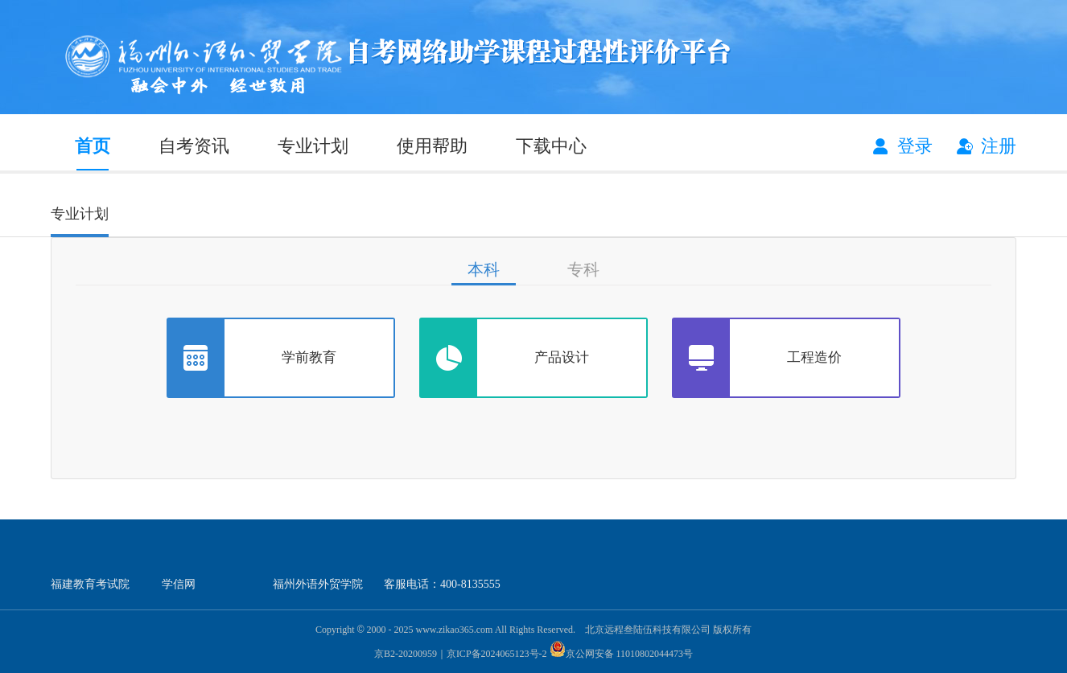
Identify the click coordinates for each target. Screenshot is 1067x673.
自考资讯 (194, 146)
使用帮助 (432, 146)
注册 (998, 146)
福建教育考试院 (90, 584)
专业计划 (313, 146)
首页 (92, 146)
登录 (915, 146)
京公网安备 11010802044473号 (622, 653)
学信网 (179, 584)
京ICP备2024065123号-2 (497, 653)
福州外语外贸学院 (318, 584)
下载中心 (551, 146)
